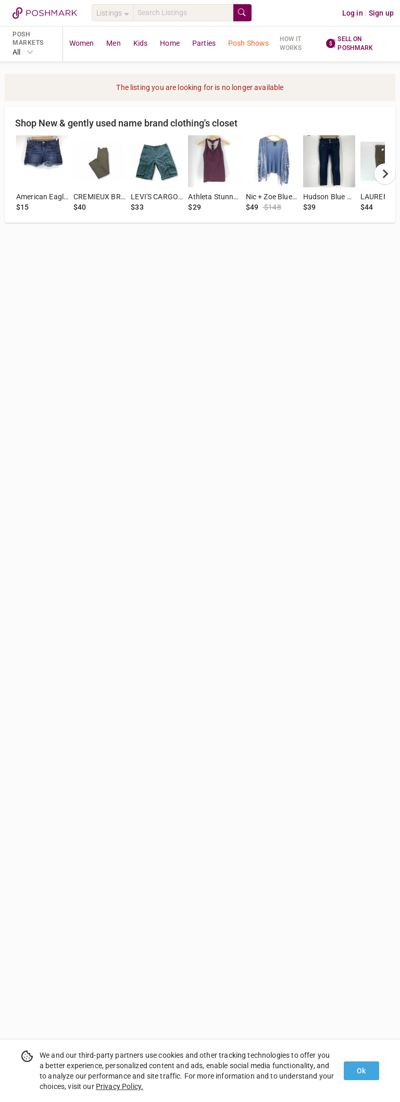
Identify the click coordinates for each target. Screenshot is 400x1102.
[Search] (183, 12)
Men (113, 43)
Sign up (381, 13)
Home (170, 43)
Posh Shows (248, 43)
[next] (384, 173)
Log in (352, 13)
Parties (204, 43)
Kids (140, 43)
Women (81, 43)
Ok (361, 1071)
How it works (291, 43)
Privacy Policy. (119, 1086)
